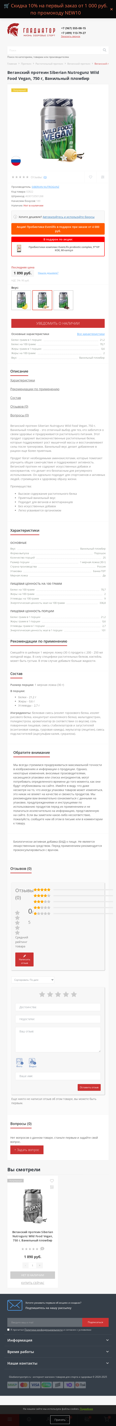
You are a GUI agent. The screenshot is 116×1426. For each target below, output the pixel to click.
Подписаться (95, 1322)
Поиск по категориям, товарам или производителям (38, 57)
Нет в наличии (32, 1275)
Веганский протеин (78, 63)
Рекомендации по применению (34, 389)
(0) (45, 177)
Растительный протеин (49, 63)
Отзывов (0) (19, 406)
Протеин (26, 63)
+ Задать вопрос (27, 1150)
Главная (12, 63)
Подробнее (86, 1409)
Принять (60, 1420)
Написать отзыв (24, 960)
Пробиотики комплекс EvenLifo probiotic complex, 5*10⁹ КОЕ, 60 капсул (64, 248)
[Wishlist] (90, 177)
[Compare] (103, 177)
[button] (73, 28)
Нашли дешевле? (48, 273)
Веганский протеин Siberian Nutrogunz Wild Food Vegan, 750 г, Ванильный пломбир (32, 1236)
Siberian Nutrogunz (45, 187)
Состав (15, 398)
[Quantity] (32, 1265)
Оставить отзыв (89, 1087)
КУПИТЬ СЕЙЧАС (32, 1283)
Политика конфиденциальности (43, 1329)
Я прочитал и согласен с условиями (51, 1329)
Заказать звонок (70, 36)
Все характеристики (91, 334)
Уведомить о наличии (58, 323)
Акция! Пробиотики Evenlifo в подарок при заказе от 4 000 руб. (58, 229)
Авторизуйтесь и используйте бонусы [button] (69, 217)
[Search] (104, 50)
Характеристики (22, 380)
